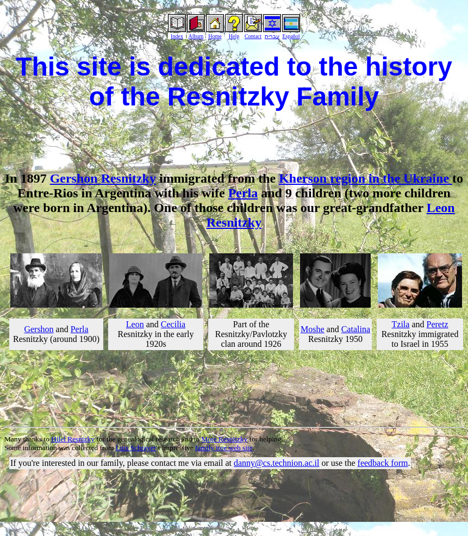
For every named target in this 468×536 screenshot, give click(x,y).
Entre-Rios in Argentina (84, 193)
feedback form (383, 463)
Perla (243, 193)
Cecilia (173, 324)
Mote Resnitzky (224, 439)
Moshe (313, 329)
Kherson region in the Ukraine (365, 178)
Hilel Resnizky (73, 439)
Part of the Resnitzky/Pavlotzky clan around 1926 (251, 334)
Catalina (355, 329)
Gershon (38, 329)
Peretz (437, 324)
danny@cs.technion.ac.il (276, 463)
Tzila (401, 324)
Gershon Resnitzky (103, 178)
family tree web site (223, 448)
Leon (135, 324)
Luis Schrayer (136, 448)
